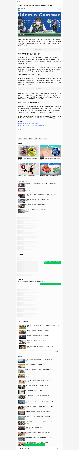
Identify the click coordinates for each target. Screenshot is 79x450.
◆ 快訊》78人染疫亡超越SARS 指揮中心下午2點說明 (31, 125)
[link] (25, 448)
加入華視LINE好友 (22, 129)
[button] (20, 448)
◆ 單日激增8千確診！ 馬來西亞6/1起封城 (28, 123)
